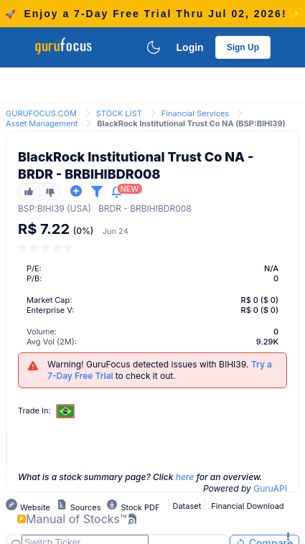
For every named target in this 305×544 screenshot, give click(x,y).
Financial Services (195, 113)
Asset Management (42, 123)
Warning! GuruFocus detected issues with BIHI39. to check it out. (159, 370)
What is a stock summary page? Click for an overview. (140, 477)
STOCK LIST (119, 113)
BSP (26, 208)
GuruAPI (270, 488)
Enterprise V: (50, 310)
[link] (41, 112)
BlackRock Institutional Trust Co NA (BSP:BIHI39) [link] (191, 123)
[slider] (46, 248)
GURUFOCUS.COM (41, 113)
